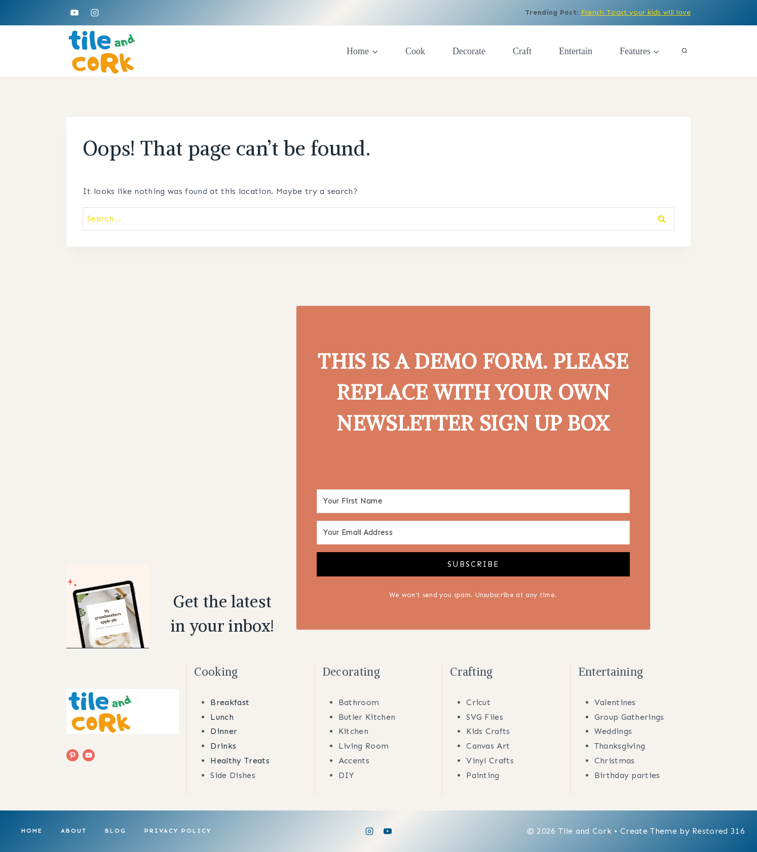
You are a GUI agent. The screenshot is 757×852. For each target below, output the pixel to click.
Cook (415, 51)
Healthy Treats (239, 760)
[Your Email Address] (473, 533)
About (74, 830)
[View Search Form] (684, 51)
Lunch (222, 717)
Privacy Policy (177, 830)
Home (32, 830)
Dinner (223, 731)
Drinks (223, 746)
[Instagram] (95, 13)
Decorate (468, 51)
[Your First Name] (473, 501)
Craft (522, 51)
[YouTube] (74, 13)
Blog (115, 830)
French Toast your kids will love (636, 12)
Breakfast (229, 702)
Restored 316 (718, 831)
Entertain (575, 51)
